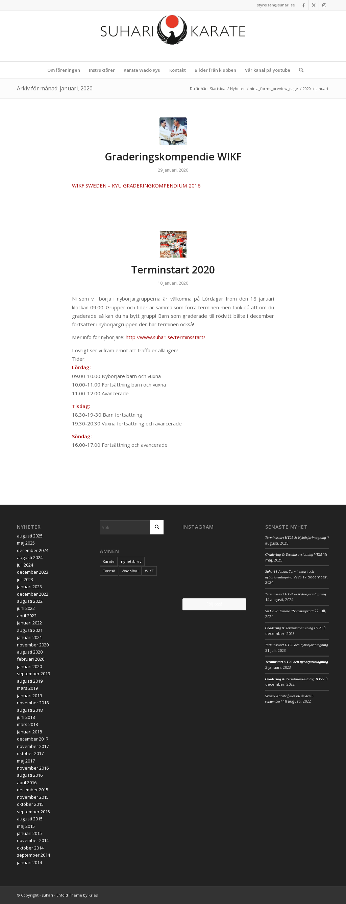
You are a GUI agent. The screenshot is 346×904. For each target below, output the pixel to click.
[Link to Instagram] (324, 5)
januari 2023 (29, 586)
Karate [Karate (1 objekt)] (109, 561)
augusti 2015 (30, 819)
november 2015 (33, 797)
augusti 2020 (30, 652)
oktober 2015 (30, 804)
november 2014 (33, 840)
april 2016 (26, 782)
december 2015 (32, 790)
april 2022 (26, 616)
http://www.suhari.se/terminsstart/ (165, 337)
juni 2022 (26, 608)
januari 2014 (29, 862)
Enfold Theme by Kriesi (77, 895)
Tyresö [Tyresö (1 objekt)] (109, 570)
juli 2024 (25, 565)
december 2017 (32, 739)
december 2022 (32, 594)
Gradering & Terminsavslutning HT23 (294, 628)
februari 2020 (30, 659)
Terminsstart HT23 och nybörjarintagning (296, 645)
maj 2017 (26, 761)
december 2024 (32, 550)
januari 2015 (29, 833)
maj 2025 (26, 543)
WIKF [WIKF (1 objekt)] (149, 570)
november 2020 (33, 645)
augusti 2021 (30, 630)
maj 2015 (26, 826)
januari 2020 (29, 666)
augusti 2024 (30, 557)
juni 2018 (26, 717)
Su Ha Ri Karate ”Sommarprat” (289, 611)
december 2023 (32, 572)
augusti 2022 (30, 601)
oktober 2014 (30, 848)
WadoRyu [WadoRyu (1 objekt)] (130, 570)
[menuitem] (63, 70)
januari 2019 (29, 695)
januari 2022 (29, 623)
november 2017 (33, 746)
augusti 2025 (30, 536)
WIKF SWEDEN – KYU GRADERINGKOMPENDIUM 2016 (136, 185)
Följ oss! (214, 604)
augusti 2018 (30, 710)
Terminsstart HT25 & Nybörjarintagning (295, 537)
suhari (47, 895)
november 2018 (33, 703)
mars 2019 (27, 688)
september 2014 (33, 855)
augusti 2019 (30, 681)
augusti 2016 (30, 775)
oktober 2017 (30, 753)
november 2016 (33, 768)
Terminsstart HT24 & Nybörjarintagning (295, 594)
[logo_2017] (173, 35)
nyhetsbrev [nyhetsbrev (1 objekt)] (131, 561)
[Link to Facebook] (303, 5)
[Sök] (299, 70)
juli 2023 (25, 579)
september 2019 (33, 673)
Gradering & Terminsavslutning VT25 (293, 554)
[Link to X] (314, 5)
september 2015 (33, 812)
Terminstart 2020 (173, 270)
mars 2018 (27, 724)
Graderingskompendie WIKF (173, 156)
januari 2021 (29, 637)
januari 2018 (29, 732)
